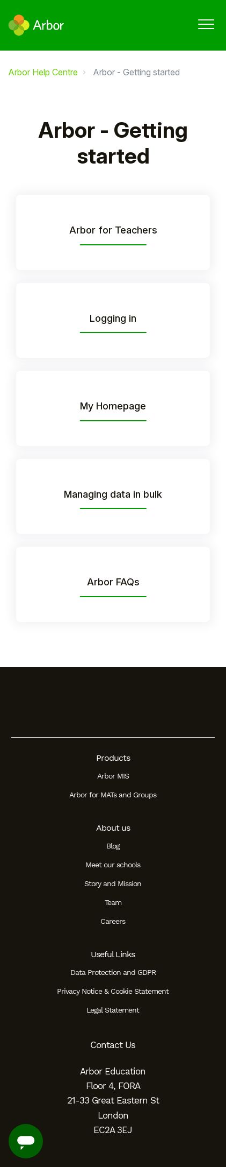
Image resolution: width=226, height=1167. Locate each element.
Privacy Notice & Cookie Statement (113, 991)
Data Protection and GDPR (113, 972)
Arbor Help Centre (43, 72)
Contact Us (112, 1044)
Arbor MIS (113, 776)
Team (113, 902)
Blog (112, 845)
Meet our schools (112, 864)
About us (113, 828)
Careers (112, 921)
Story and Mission (112, 883)
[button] (206, 24)
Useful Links (113, 954)
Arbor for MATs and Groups (112, 794)
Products (113, 758)
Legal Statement (112, 1010)
